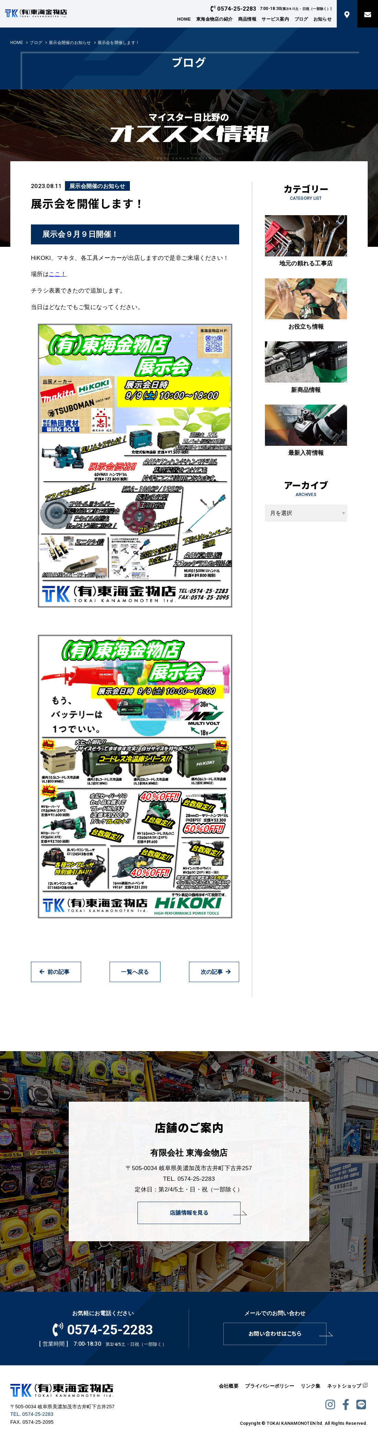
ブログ (301, 19)
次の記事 (216, 972)
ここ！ (58, 274)
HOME (184, 19)
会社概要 (228, 1386)
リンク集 (310, 1386)
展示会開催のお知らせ (70, 42)
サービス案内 (275, 19)
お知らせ (322, 19)
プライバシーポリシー (269, 1386)
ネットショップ (344, 1386)
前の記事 (54, 972)
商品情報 (247, 19)
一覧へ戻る (135, 972)
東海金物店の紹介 (214, 19)
